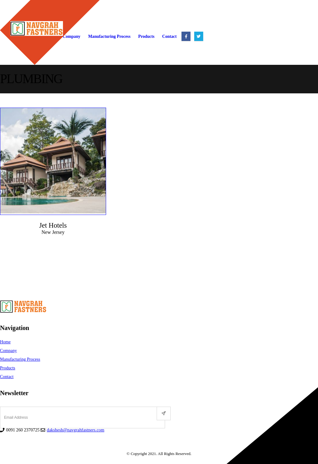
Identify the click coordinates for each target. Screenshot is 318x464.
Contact (169, 36)
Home (5, 342)
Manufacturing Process (109, 36)
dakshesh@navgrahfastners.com (75, 429)
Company (8, 350)
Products (146, 36)
